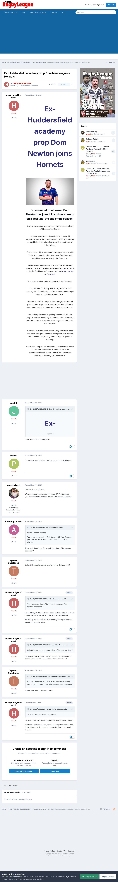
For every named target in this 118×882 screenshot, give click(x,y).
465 (14, 118)
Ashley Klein (90, 161)
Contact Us (61, 851)
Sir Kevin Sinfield (92, 139)
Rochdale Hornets (31, 86)
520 (14, 423)
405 (14, 542)
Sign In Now (55, 771)
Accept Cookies (89, 876)
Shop (23, 12)
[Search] (87, 12)
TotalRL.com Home (10, 12)
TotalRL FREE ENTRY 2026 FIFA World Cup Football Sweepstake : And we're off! (98, 171)
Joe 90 (13, 403)
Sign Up (111, 5)
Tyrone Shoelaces (13, 561)
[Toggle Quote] (28, 409)
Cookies (71, 851)
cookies (17, 877)
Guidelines (54, 12)
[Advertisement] (59, 37)
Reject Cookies (108, 876)
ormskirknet (13, 485)
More (63, 12)
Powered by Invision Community (59, 856)
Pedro (13, 455)
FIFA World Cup (91, 132)
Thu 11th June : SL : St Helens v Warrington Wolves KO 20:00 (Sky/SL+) (97, 149)
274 (14, 476)
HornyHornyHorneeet (13, 96)
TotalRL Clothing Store (37, 12)
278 (14, 505)
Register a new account (23, 771)
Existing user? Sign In (94, 5)
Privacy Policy (49, 851)
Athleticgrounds (13, 521)
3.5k (13, 583)
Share (52, 84)
